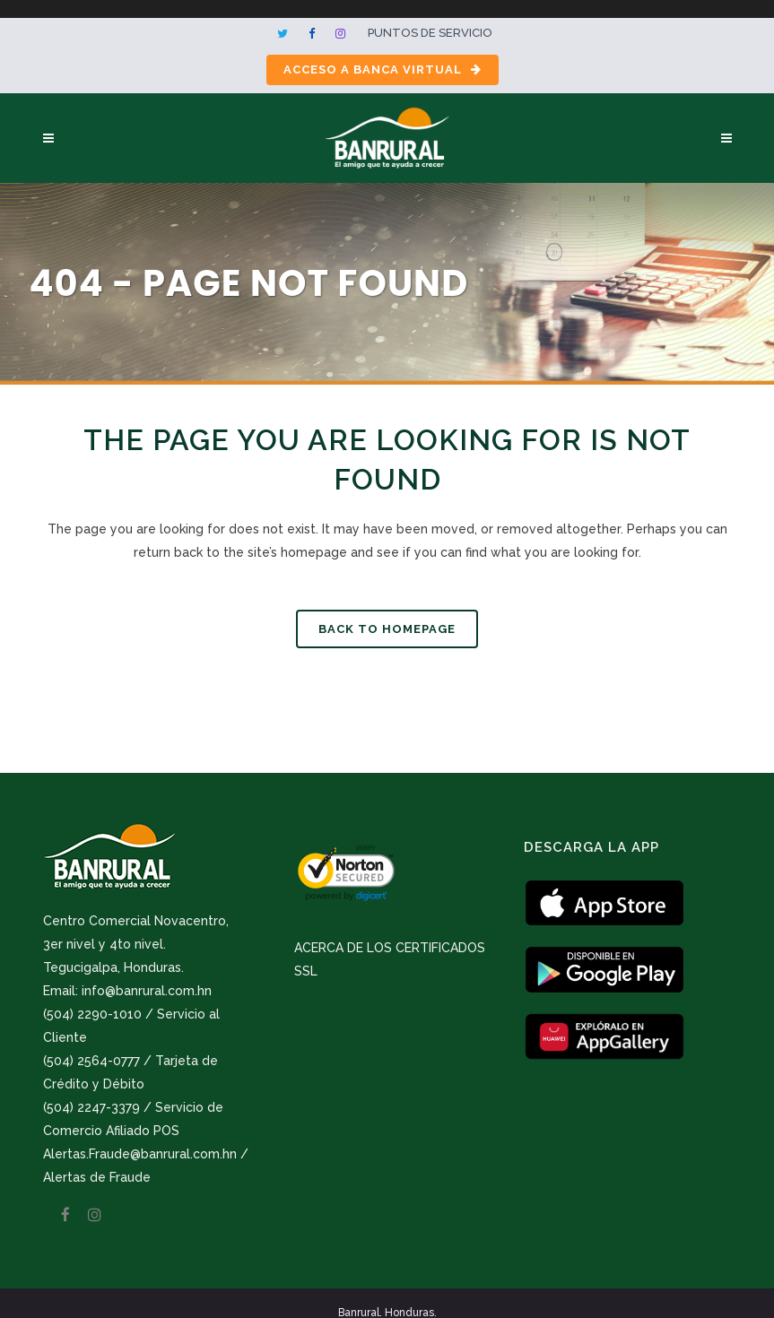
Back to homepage (387, 629)
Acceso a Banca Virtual (382, 69)
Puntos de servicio (430, 32)
